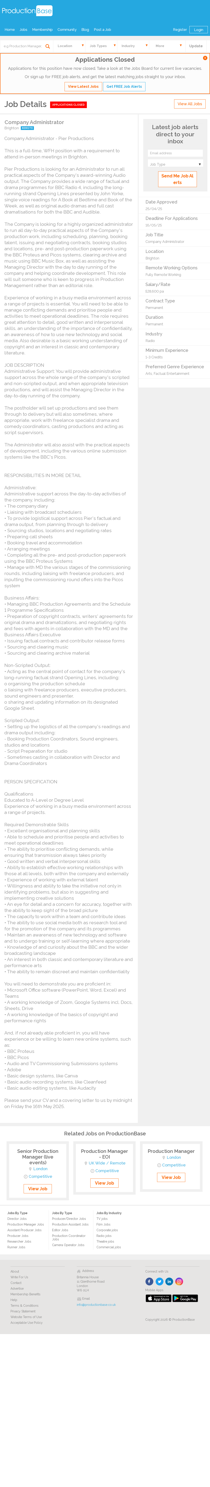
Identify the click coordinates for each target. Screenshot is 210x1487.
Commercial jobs (108, 1247)
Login (198, 30)
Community (67, 30)
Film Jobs (103, 1224)
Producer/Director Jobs (69, 1218)
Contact (15, 1283)
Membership (42, 30)
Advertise (17, 1288)
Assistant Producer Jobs (24, 1230)
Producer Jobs (17, 1236)
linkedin (169, 1281)
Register (180, 30)
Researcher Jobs (19, 1241)
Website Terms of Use (26, 1317)
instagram (179, 1281)
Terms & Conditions (24, 1305)
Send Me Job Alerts (177, 179)
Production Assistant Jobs (70, 1224)
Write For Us (19, 1277)
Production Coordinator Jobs (69, 1237)
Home (10, 30)
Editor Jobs (60, 1230)
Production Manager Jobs (25, 1224)
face (149, 1281)
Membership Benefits (25, 1294)
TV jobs (102, 1218)
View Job (37, 1188)
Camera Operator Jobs (68, 1245)
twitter (159, 1281)
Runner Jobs (16, 1247)
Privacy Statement (22, 1311)
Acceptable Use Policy (26, 1322)
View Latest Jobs (83, 86)
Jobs (23, 30)
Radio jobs (104, 1236)
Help (13, 1300)
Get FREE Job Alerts (124, 86)
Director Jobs (17, 1218)
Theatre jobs (105, 1241)
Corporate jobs (107, 1230)
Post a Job (102, 30)
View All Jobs (190, 104)
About (14, 1271)
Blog (85, 30)
